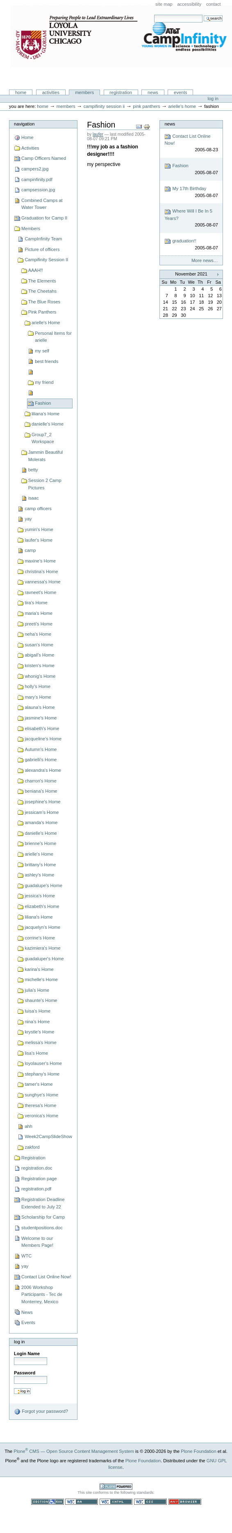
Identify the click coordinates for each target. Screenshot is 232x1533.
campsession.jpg (38, 189)
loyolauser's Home (43, 1063)
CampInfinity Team (43, 238)
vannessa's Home (42, 581)
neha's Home (38, 634)
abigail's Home (39, 654)
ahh (28, 1126)
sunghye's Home (41, 1094)
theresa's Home (40, 1105)
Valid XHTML (116, 1502)
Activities (50, 92)
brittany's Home (40, 864)
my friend (44, 382)
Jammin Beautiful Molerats (45, 456)
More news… (204, 260)
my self (42, 350)
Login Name (27, 1353)
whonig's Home (40, 676)
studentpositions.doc (42, 1227)
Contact (213, 4)
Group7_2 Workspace (43, 438)
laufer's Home (38, 540)
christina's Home (41, 571)
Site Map (164, 4)
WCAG (81, 1502)
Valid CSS (150, 1502)
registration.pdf (36, 1188)
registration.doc (36, 1167)
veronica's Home (41, 1115)
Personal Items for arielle (53, 337)
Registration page (39, 1178)
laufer (98, 134)
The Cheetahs (42, 291)
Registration (120, 92)
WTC (26, 1255)
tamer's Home (38, 1084)
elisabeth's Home (42, 728)
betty (33, 469)
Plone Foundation (198, 1451)
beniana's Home (41, 791)
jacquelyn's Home (42, 927)
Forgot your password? (41, 1411)
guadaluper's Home (44, 958)
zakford (32, 1147)
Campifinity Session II (104, 106)
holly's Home (37, 686)
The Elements (42, 280)
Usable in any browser (184, 1502)
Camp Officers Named (43, 158)
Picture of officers (42, 249)
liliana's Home (45, 413)
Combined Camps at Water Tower (42, 204)
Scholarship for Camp (43, 1217)
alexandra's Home (43, 770)
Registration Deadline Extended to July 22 (42, 1203)
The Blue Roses (44, 301)
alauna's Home (40, 707)
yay (28, 518)
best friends (46, 361)
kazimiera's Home (42, 948)
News (153, 92)
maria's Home (38, 613)
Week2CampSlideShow (48, 1136)
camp (30, 550)
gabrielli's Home (41, 759)
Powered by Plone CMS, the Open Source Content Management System (116, 1487)
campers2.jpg (34, 168)
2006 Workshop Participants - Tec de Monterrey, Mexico (41, 1294)
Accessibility (189, 4)
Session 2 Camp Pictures (44, 484)
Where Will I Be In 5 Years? (191, 218)
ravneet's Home (40, 592)
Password (24, 1372)
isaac (33, 497)
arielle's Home (182, 106)
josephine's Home (42, 801)
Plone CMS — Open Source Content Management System (74, 1451)
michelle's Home (41, 979)
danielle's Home (48, 423)
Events (180, 92)
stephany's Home (42, 1073)
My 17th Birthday (191, 192)
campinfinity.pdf (36, 179)
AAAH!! (35, 270)
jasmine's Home (41, 717)
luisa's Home (37, 1011)
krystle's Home (39, 1031)
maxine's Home (40, 560)
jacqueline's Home (43, 738)
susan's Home (39, 644)
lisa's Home (36, 1053)
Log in (213, 98)
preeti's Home (38, 623)
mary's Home (38, 697)
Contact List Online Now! (46, 1276)
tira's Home (36, 602)
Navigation (24, 123)
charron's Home (41, 780)
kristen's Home (40, 665)
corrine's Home (40, 937)
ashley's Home (39, 874)
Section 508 (47, 1502)
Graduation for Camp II (44, 217)
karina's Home (39, 969)
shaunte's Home (41, 1000)
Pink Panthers (146, 106)
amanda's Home (41, 822)
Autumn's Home (41, 749)
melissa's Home (41, 1042)
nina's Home (37, 1021)
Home (21, 92)
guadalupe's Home (43, 885)
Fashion (43, 403)
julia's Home (37, 990)
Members (84, 92)
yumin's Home (39, 529)
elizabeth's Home (42, 906)
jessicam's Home (42, 812)
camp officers (38, 508)
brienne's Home (40, 843)
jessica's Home (40, 895)
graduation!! (191, 244)
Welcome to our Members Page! (37, 1242)
